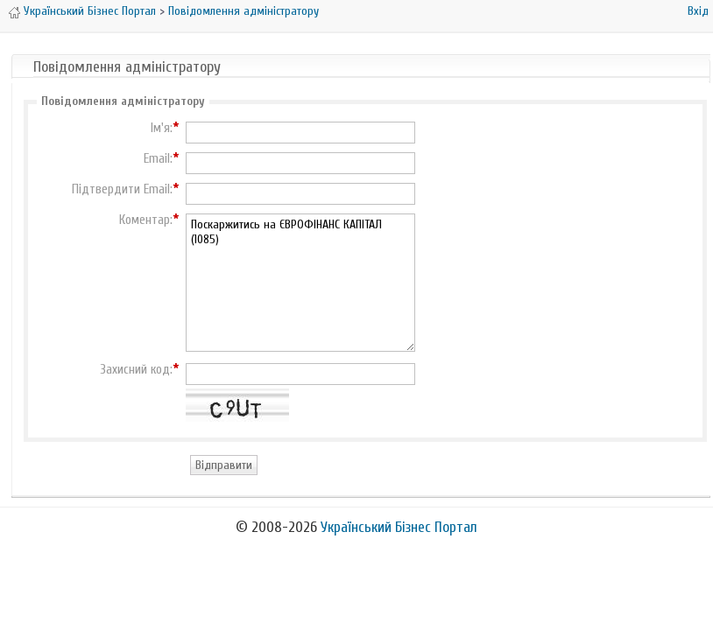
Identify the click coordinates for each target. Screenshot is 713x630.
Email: (158, 159)
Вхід (698, 11)
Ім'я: (162, 129)
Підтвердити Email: (122, 190)
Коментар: (146, 221)
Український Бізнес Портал (90, 11)
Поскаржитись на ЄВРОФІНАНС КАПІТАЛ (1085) (300, 283)
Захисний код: (136, 370)
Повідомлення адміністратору (243, 11)
